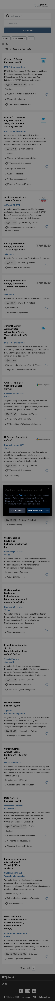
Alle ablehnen (17, 510)
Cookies (22, 495)
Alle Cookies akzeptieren (38, 510)
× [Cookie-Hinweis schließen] (49, 488)
